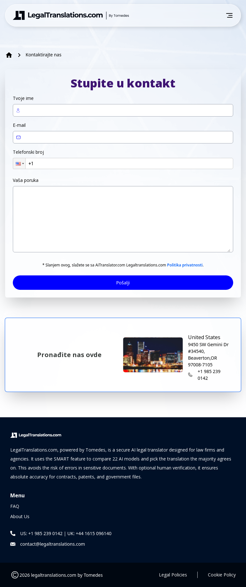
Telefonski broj (28, 152)
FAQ (14, 506)
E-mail (19, 125)
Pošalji (123, 283)
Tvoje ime (23, 98)
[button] (19, 163)
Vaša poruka (25, 180)
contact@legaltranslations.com (52, 544)
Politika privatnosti (185, 265)
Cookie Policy (222, 575)
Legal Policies (173, 575)
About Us (19, 516)
